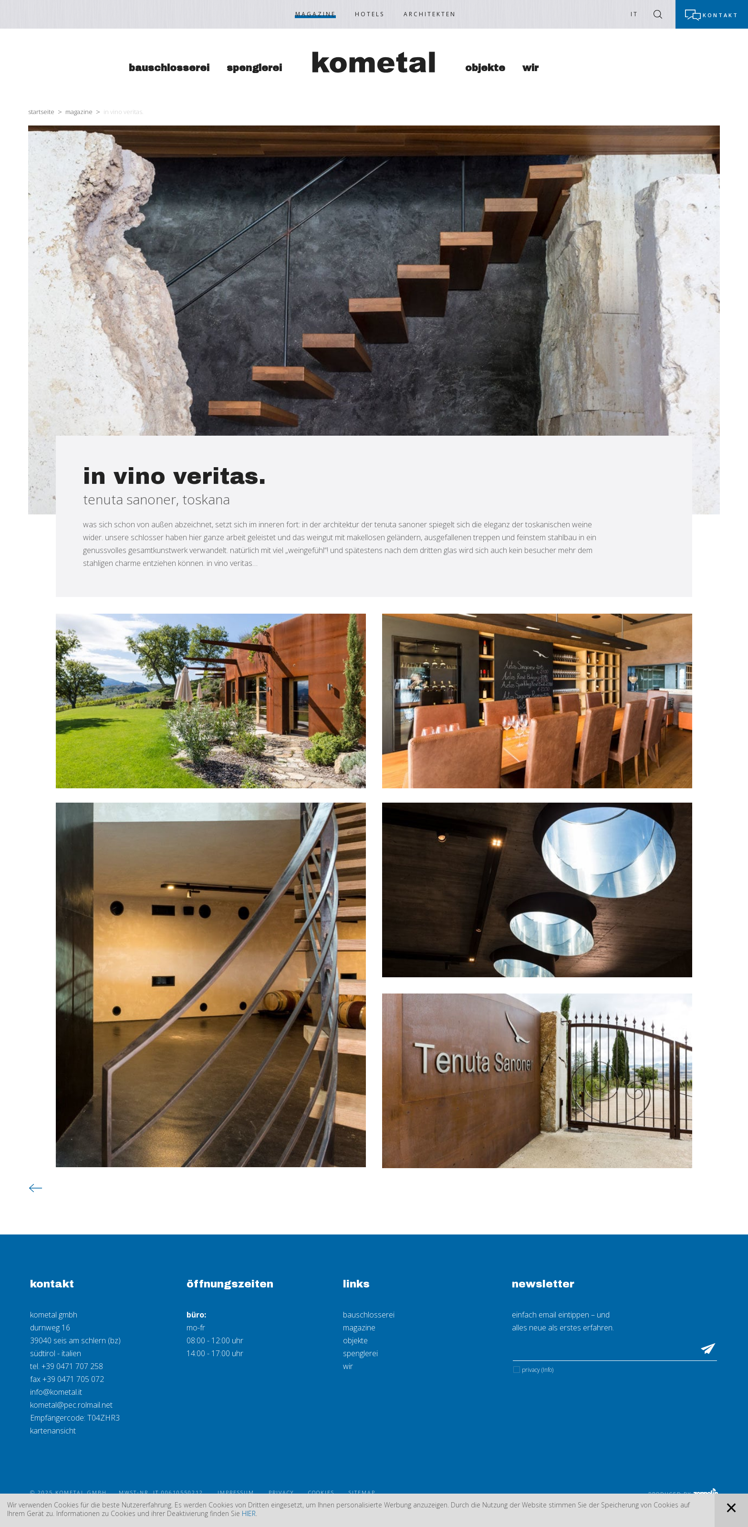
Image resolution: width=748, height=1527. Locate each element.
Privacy (537, 1370)
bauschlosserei (369, 1314)
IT (634, 14)
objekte (355, 1340)
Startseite (41, 111)
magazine (359, 1327)
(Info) (547, 1370)
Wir (530, 68)
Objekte (485, 68)
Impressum (236, 1492)
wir (348, 1366)
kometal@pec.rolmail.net (71, 1405)
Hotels (369, 14)
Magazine (315, 14)
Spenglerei (254, 68)
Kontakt (720, 15)
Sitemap (362, 1492)
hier (249, 1513)
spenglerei (360, 1353)
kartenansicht (53, 1430)
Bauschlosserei (169, 68)
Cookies (321, 1492)
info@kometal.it (56, 1392)
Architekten (430, 14)
